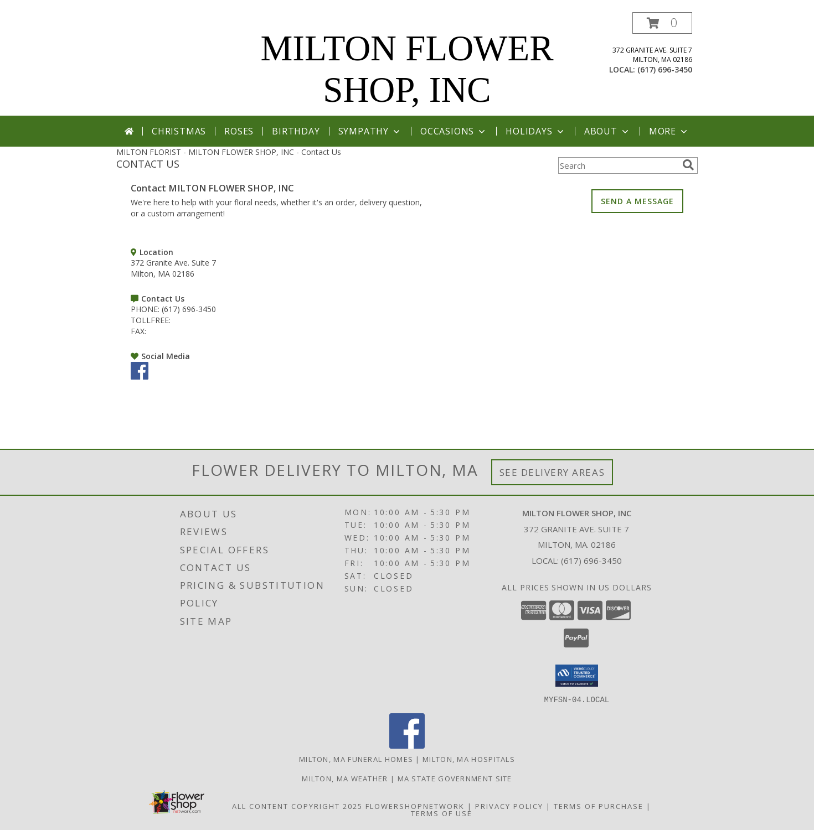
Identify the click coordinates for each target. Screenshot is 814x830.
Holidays (535, 131)
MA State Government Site (455, 778)
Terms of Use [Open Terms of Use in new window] (441, 813)
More (669, 131)
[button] (662, 23)
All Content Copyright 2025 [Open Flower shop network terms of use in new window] (297, 806)
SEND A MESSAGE (637, 201)
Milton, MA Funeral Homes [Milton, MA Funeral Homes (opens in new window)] (356, 759)
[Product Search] (618, 165)
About (607, 131)
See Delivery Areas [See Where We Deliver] (552, 472)
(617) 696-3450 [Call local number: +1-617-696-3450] (664, 69)
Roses (239, 131)
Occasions (453, 131)
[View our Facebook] (139, 376)
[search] (688, 165)
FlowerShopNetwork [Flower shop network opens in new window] (415, 806)
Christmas (179, 131)
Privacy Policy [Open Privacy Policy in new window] (509, 806)
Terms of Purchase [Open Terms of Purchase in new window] (598, 806)
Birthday (296, 131)
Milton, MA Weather (345, 778)
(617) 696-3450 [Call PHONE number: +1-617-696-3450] (189, 309)
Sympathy (370, 131)
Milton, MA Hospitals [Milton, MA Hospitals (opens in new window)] (469, 759)
